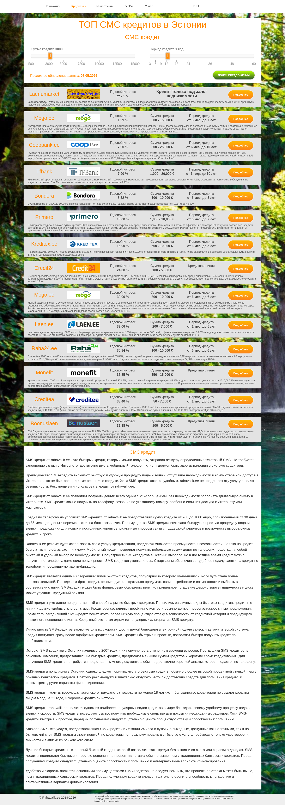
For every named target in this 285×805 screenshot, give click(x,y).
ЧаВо (129, 6)
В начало (53, 6)
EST (196, 6)
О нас (149, 6)
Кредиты (79, 6)
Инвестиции (105, 6)
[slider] (50, 56)
